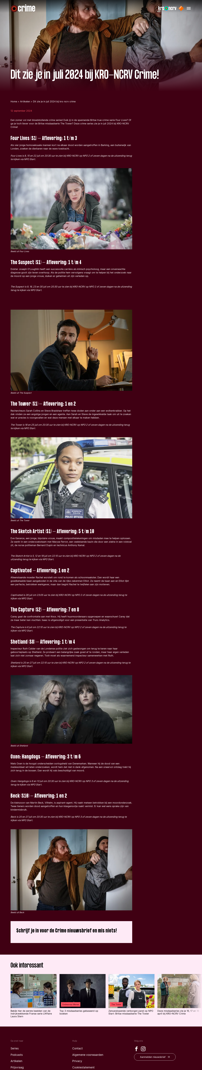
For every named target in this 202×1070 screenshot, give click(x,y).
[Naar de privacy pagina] (77, 1061)
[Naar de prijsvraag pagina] (17, 1067)
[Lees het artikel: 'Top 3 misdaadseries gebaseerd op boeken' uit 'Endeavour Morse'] (83, 994)
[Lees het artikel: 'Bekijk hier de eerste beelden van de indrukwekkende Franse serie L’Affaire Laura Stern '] (34, 996)
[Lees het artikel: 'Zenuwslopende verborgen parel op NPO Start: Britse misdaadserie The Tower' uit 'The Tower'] (131, 994)
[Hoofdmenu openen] (189, 8)
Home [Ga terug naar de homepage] (14, 101)
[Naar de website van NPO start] (181, 8)
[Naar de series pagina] (15, 1048)
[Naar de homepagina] (23, 8)
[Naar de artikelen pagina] (16, 1061)
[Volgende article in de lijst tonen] (194, 996)
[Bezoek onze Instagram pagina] (143, 1049)
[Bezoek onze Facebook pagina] (136, 1049)
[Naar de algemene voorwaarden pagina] (87, 1055)
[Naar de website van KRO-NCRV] (167, 8)
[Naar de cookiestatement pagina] (83, 1067)
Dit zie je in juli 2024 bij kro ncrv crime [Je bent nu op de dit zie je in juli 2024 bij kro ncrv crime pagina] (54, 101)
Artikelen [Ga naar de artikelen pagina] (25, 101)
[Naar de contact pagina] (77, 1048)
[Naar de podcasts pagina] (17, 1055)
